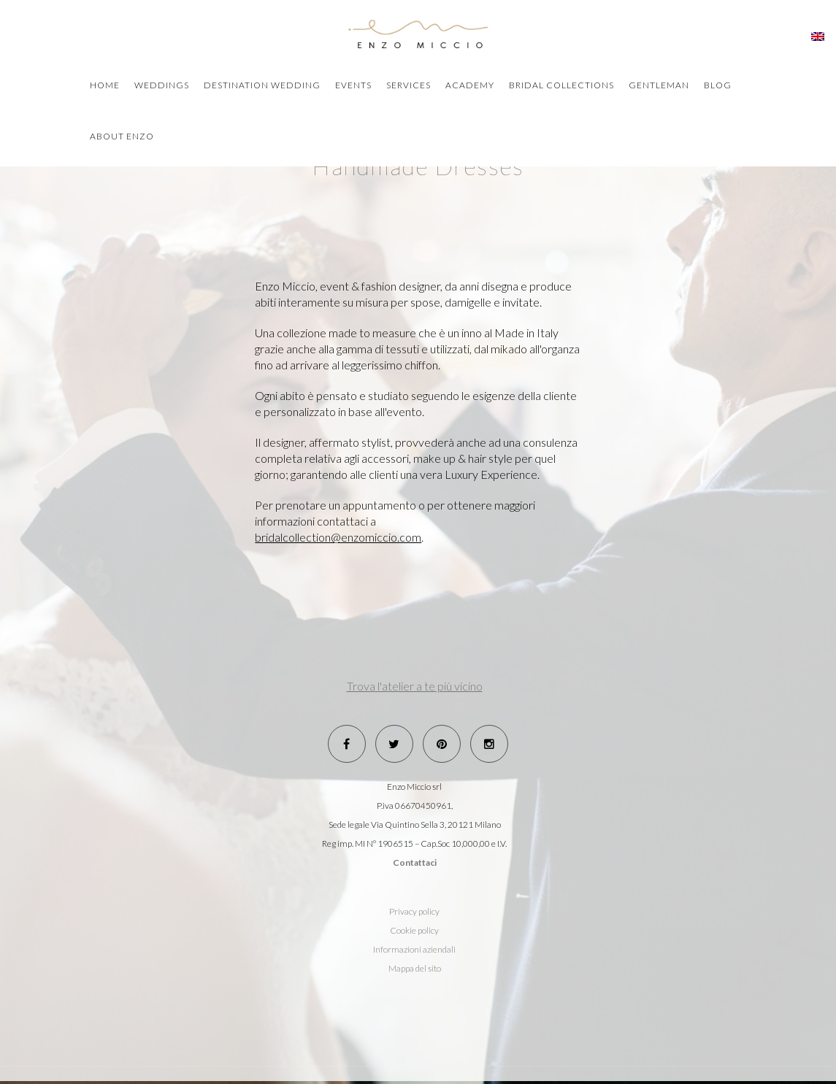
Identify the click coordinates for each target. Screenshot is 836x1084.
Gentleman (659, 85)
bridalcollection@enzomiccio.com (338, 537)
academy (469, 85)
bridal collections (561, 85)
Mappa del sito (414, 968)
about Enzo (122, 136)
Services (408, 85)
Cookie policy (414, 930)
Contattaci (415, 862)
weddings (161, 85)
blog (718, 85)
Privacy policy (414, 911)
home (105, 85)
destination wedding (262, 85)
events (353, 85)
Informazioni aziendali (414, 949)
